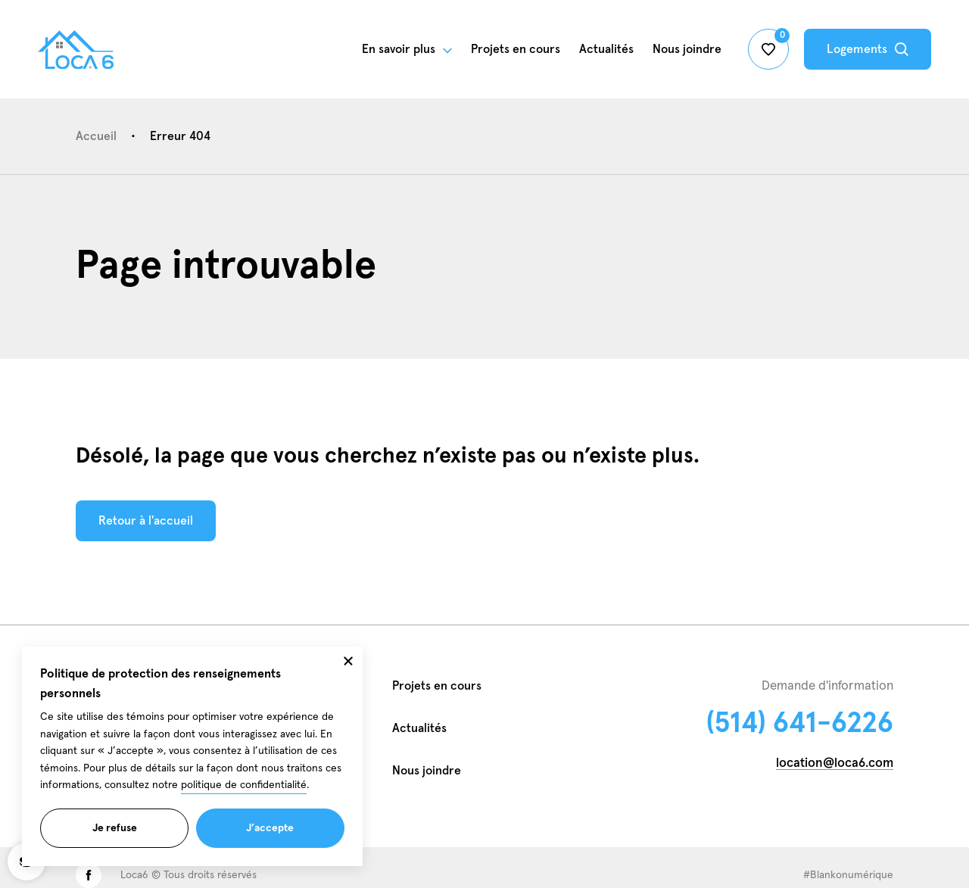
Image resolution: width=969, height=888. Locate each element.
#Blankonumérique (848, 875)
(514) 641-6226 (799, 723)
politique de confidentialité (244, 804)
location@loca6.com (834, 763)
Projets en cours (436, 686)
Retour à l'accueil (145, 525)
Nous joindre (426, 771)
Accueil (96, 136)
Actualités (606, 49)
